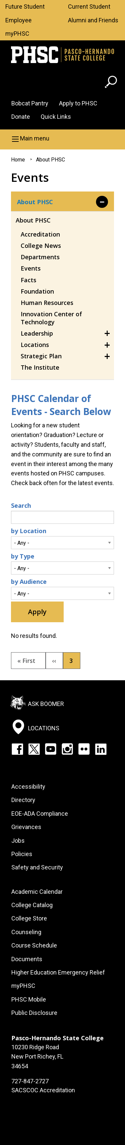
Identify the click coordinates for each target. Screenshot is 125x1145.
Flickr (84, 749)
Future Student (25, 6)
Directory (23, 799)
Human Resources (47, 303)
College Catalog (32, 904)
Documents (26, 959)
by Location (28, 531)
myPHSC (17, 33)
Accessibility (28, 786)
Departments (40, 257)
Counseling (26, 931)
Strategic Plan (41, 356)
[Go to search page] (111, 83)
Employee (18, 20)
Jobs (18, 840)
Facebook (17, 749)
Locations (35, 345)
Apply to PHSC (78, 103)
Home (18, 159)
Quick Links (56, 116)
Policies (21, 853)
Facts (28, 280)
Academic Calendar (37, 891)
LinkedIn (100, 749)
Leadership (37, 333)
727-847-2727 (30, 1081)
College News (41, 246)
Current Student (89, 6)
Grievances (26, 826)
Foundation (37, 291)
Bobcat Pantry (29, 103)
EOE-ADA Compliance (39, 813)
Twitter (34, 749)
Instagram (67, 749)
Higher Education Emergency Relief (58, 972)
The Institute (40, 367)
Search (21, 505)
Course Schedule (34, 945)
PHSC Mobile (28, 999)
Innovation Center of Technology (51, 318)
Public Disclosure (34, 1012)
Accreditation (40, 234)
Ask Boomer (46, 703)
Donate (20, 116)
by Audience (29, 582)
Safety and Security (37, 867)
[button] (62, 138)
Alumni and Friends (93, 20)
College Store (29, 918)
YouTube (50, 749)
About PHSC (50, 159)
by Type (22, 556)
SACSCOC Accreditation (43, 1090)
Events (31, 268)
